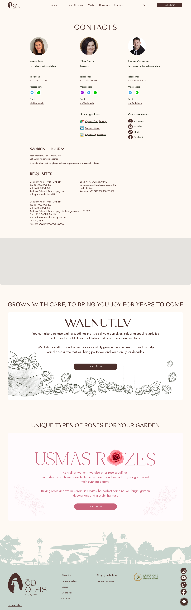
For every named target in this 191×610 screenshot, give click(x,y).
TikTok (136, 131)
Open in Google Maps (96, 121)
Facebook (138, 137)
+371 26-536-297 (88, 80)
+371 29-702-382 (38, 80)
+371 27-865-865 (137, 80)
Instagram (139, 121)
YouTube (138, 126)
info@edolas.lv (37, 102)
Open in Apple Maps (95, 134)
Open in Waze (92, 127)
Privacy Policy (15, 604)
